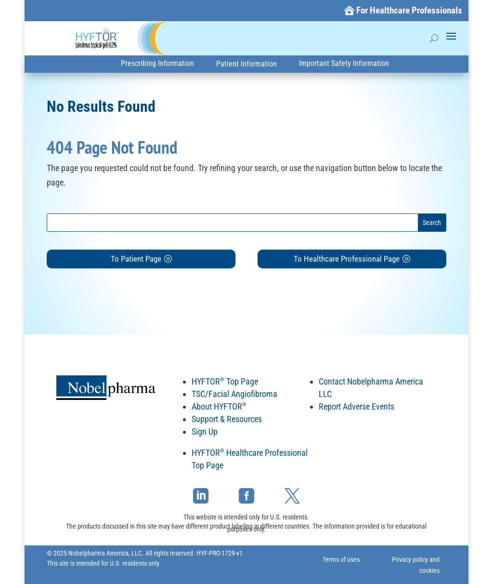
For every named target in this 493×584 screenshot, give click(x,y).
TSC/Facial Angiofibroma (234, 394)
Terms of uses (341, 559)
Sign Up (205, 431)
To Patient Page (136, 259)
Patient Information (246, 63)
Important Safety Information (344, 63)
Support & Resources (227, 419)
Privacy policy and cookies (416, 565)
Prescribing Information (157, 63)
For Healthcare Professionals (409, 10)
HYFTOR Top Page (225, 381)
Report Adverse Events (356, 406)
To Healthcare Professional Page (347, 259)
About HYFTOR (219, 406)
